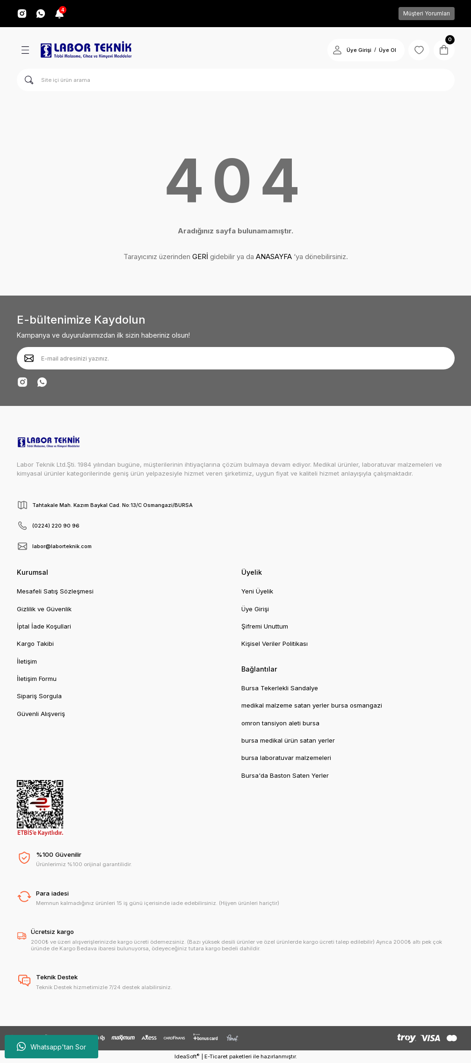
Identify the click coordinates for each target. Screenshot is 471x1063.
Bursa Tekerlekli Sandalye (279, 688)
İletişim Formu (37, 678)
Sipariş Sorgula (39, 696)
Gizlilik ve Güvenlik (44, 609)
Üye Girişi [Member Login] (355, 50)
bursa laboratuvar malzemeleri (286, 757)
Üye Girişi (255, 609)
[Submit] (29, 358)
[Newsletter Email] (236, 358)
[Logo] (86, 50)
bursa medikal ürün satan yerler (288, 740)
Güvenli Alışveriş (41, 713)
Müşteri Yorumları (426, 13)
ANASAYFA (274, 256)
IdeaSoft (186, 1056)
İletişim (27, 661)
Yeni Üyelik (257, 591)
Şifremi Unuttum (264, 626)
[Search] (236, 80)
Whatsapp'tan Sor (51, 1046)
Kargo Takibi (35, 643)
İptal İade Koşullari (44, 626)
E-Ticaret (216, 1056)
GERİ (200, 256)
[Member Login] (334, 50)
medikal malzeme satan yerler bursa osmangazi (311, 705)
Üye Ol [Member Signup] (384, 50)
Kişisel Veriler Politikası (274, 643)
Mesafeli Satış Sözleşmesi (55, 591)
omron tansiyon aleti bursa (280, 723)
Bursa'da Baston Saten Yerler (285, 775)
